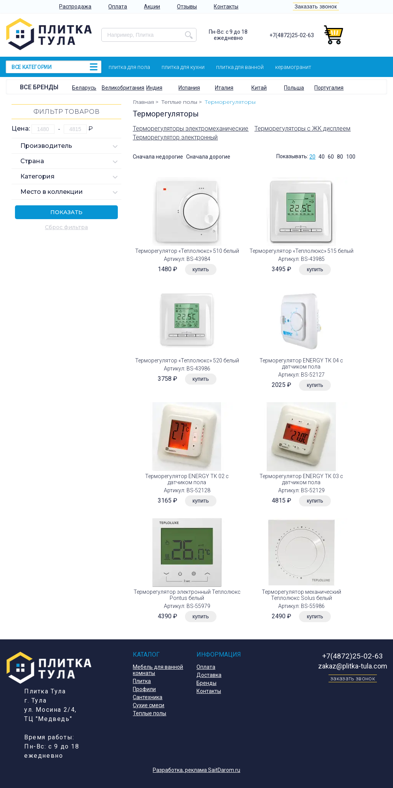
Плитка (142, 681)
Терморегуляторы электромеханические (190, 128)
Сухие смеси (148, 705)
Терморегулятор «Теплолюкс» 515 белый (301, 251)
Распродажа (75, 6)
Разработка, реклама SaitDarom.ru (196, 770)
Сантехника (147, 697)
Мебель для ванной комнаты (158, 670)
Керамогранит (293, 67)
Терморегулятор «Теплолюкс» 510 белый (187, 251)
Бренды (206, 683)
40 (322, 157)
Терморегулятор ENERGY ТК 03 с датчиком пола (301, 479)
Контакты (226, 6)
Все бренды (39, 87)
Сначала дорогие (208, 157)
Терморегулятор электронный (175, 137)
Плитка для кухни (183, 67)
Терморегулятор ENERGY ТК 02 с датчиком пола (187, 479)
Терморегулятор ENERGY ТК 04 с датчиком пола (301, 363)
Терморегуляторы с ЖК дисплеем (302, 128)
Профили (144, 689)
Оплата (117, 6)
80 (340, 157)
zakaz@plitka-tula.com (352, 666)
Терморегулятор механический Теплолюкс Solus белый (301, 595)
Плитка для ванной (240, 67)
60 (331, 157)
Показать (66, 212)
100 (350, 157)
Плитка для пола (129, 67)
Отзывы (187, 6)
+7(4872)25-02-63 (291, 35)
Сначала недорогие (158, 157)
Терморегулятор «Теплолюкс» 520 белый (187, 360)
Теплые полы (149, 713)
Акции (152, 6)
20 (312, 157)
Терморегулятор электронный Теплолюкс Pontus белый (187, 595)
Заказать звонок (316, 6)
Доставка (208, 675)
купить (201, 269)
